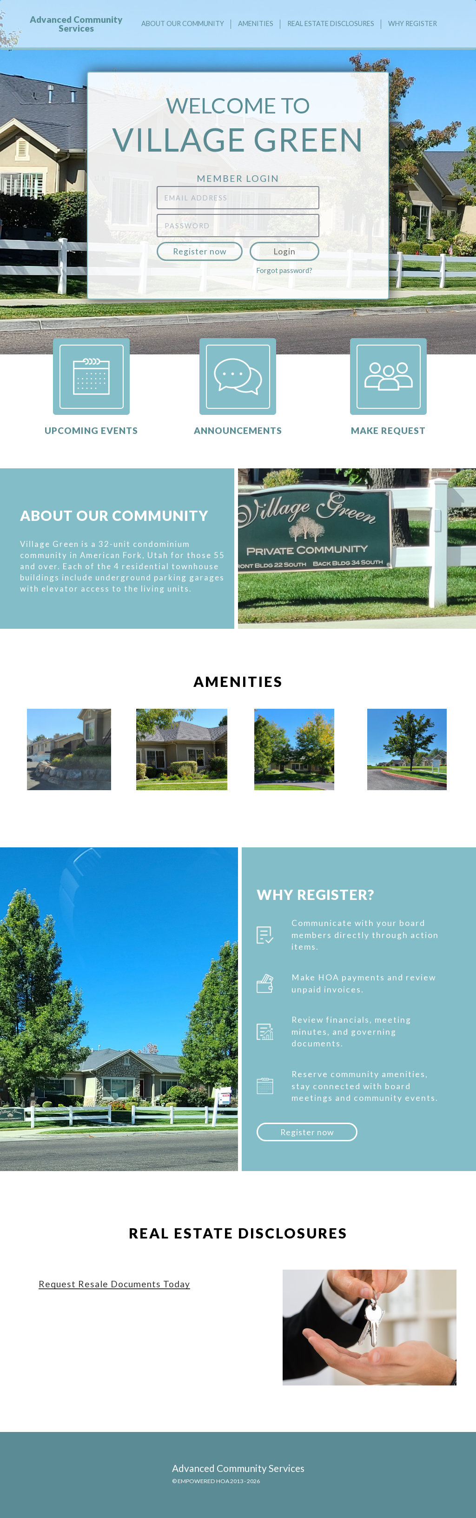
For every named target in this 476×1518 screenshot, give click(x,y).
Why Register (412, 23)
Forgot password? (284, 270)
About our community (182, 23)
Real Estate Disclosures (330, 23)
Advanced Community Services (76, 23)
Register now (199, 251)
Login (284, 251)
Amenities (255, 23)
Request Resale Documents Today (114, 1283)
